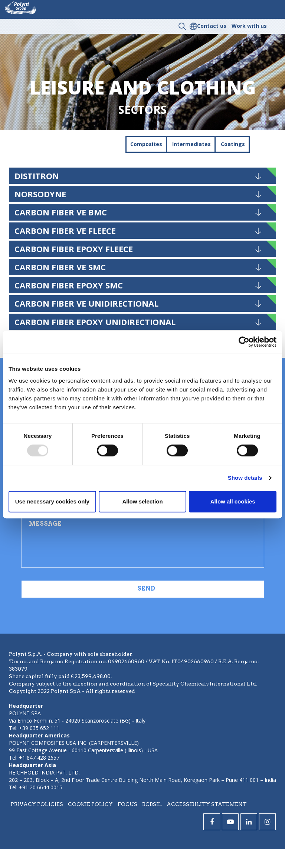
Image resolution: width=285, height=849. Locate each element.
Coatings (233, 144)
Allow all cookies (232, 501)
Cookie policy (90, 804)
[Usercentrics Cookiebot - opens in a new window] (244, 341)
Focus (127, 804)
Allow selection (142, 501)
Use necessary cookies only (52, 501)
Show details (245, 478)
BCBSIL (152, 804)
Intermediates (191, 144)
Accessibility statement (207, 804)
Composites (146, 144)
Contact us (211, 25)
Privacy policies (37, 804)
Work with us (249, 25)
